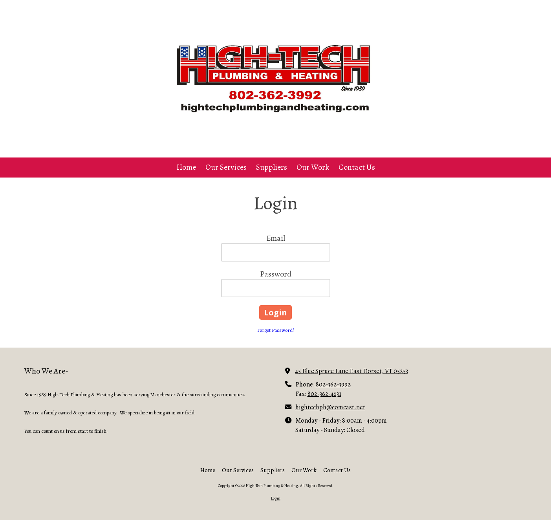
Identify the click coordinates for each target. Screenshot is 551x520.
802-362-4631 (324, 393)
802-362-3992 (333, 384)
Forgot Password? (275, 330)
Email (275, 238)
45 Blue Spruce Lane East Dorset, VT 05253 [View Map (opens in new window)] (351, 370)
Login (275, 498)
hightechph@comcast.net (330, 407)
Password (275, 274)
